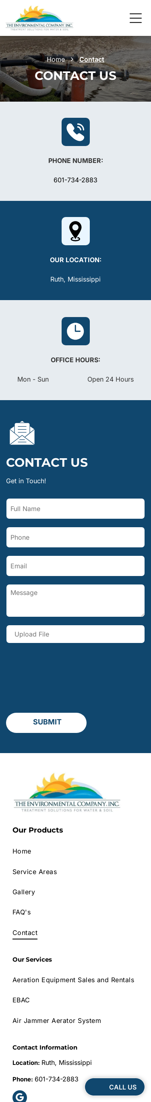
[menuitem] (75, 787)
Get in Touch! (26, 481)
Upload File (31, 634)
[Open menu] (136, 18)
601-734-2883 (75, 180)
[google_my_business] (19, 1034)
